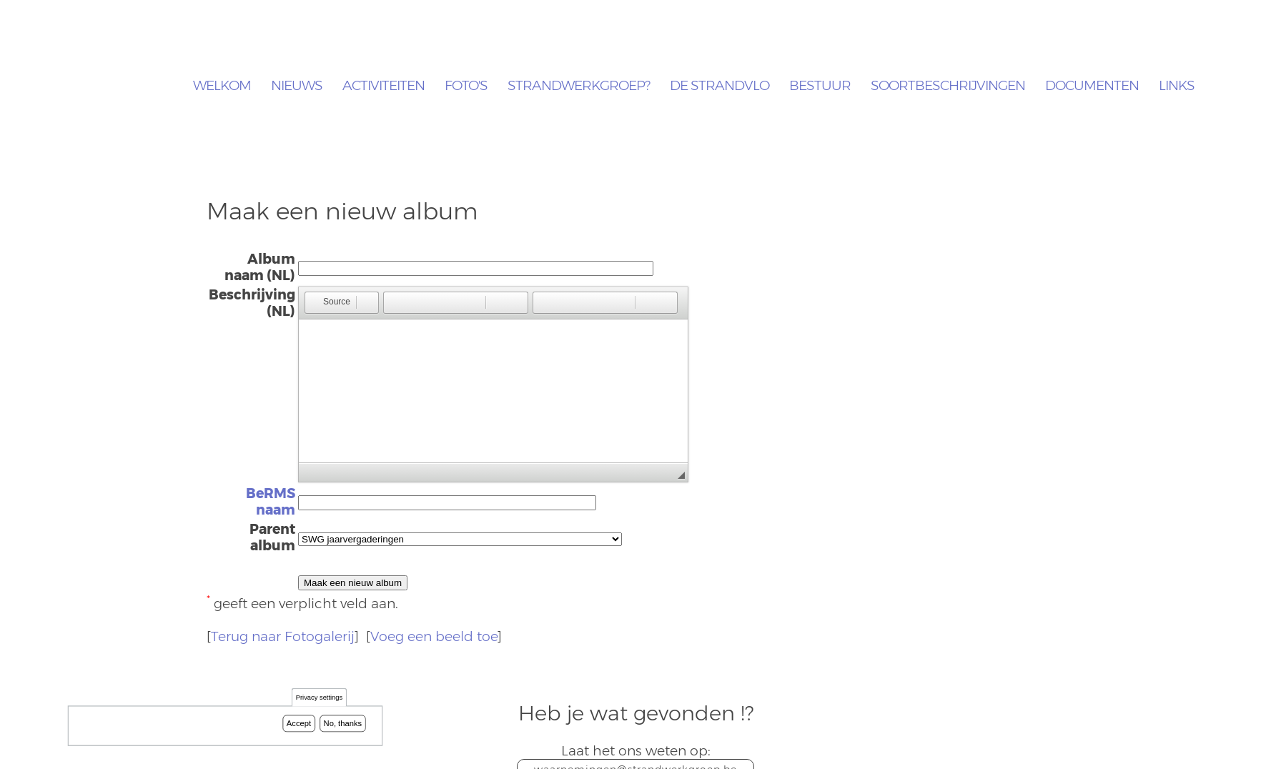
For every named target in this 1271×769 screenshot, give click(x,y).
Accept (299, 723)
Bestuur (820, 86)
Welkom (222, 86)
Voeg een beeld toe (434, 636)
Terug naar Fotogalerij (283, 636)
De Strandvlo (719, 86)
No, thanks (343, 723)
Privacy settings (319, 698)
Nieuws (296, 86)
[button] (330, 302)
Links (1177, 86)
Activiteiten (383, 86)
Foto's (466, 86)
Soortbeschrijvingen (948, 86)
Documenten (1092, 86)
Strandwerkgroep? (579, 86)
